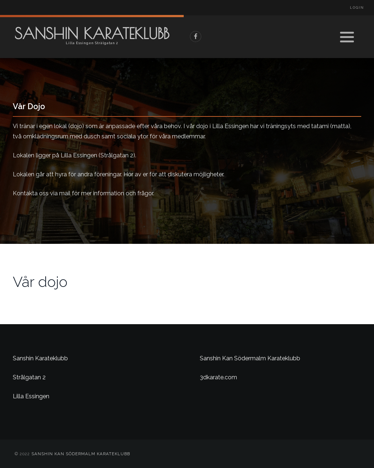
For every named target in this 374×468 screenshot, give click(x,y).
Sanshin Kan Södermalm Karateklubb (250, 358)
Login (357, 7)
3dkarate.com (218, 377)
